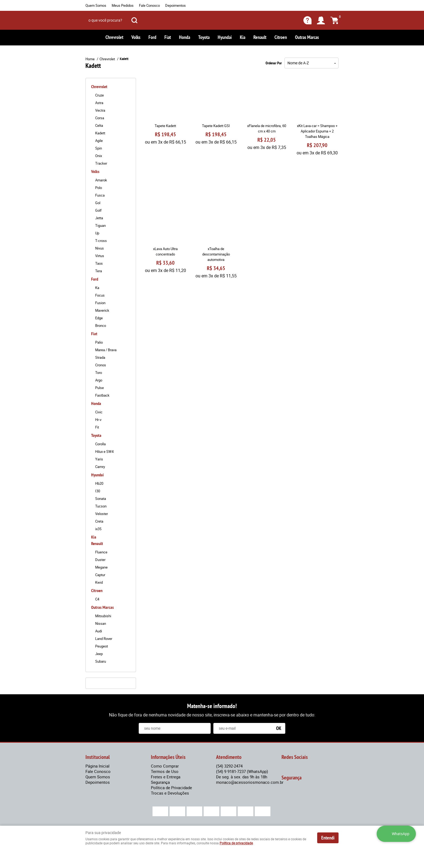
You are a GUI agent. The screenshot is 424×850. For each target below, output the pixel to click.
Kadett (100, 133)
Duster (100, 559)
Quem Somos (95, 5)
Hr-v (98, 419)
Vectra (100, 110)
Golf (98, 210)
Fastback (102, 395)
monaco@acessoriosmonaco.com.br (249, 782)
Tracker (101, 163)
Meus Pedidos (123, 5)
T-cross (101, 240)
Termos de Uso (164, 771)
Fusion (100, 302)
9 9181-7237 (242, 771)
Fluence (101, 552)
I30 (97, 491)
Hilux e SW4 (104, 451)
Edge (99, 318)
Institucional (97, 757)
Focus (100, 295)
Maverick (102, 310)
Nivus (99, 248)
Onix (98, 155)
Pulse (99, 387)
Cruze (99, 95)
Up (97, 233)
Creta (99, 521)
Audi (98, 631)
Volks (135, 37)
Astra (99, 102)
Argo (98, 380)
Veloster (101, 513)
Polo (98, 187)
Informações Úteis (168, 757)
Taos (99, 263)
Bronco (100, 325)
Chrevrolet (114, 37)
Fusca (100, 195)
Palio (99, 342)
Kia (242, 37)
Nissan (100, 623)
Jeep (99, 653)
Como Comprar (165, 766)
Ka (97, 287)
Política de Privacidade (171, 787)
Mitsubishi (103, 615)
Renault (259, 37)
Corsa (99, 117)
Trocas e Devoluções (170, 793)
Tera (98, 270)
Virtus (99, 255)
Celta (99, 125)
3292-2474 (229, 766)
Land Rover (103, 638)
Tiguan (100, 225)
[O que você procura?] (134, 20)
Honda (184, 37)
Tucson (101, 506)
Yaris (99, 459)
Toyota (204, 37)
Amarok (101, 180)
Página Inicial (97, 766)
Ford (152, 37)
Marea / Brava (106, 349)
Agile (99, 140)
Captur (100, 574)
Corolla (100, 443)
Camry (100, 466)
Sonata (100, 498)
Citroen (280, 37)
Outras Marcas (307, 37)
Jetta (99, 217)
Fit (97, 427)
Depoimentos (175, 5)
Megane (101, 567)
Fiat (167, 37)
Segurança (160, 782)
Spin (98, 148)
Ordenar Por (274, 63)
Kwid (99, 582)
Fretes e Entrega (165, 776)
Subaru (100, 661)
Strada (100, 357)
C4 (97, 599)
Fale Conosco (149, 5)
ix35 (98, 528)
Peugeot (101, 646)
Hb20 (99, 483)
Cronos (100, 365)
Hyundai (225, 37)
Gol (97, 202)
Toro (98, 372)
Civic (98, 412)
